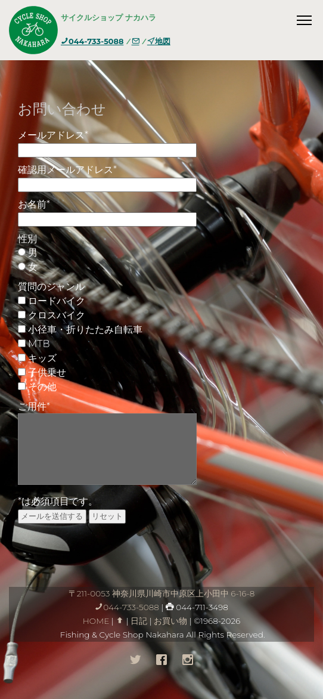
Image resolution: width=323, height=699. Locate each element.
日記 (139, 621)
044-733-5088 (92, 41)
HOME (96, 621)
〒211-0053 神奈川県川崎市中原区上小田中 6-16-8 (162, 593)
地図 (158, 41)
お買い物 (170, 621)
